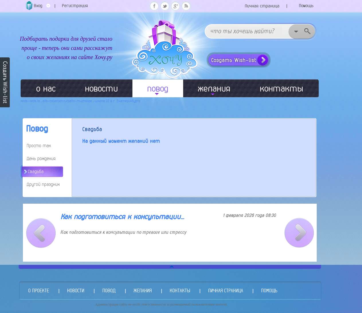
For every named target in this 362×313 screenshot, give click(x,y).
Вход (42, 7)
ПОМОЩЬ (269, 290)
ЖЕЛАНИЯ (143, 290)
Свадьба (36, 171)
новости (101, 88)
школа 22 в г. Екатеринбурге (117, 101)
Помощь (306, 5)
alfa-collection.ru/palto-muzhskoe (67, 101)
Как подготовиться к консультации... (122, 217)
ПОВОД (109, 290)
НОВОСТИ (75, 290)
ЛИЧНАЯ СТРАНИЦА (225, 290)
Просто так (39, 145)
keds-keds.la (30, 101)
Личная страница (262, 5)
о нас (46, 88)
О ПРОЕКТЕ (38, 290)
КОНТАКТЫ (180, 290)
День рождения (41, 158)
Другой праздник (43, 184)
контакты (281, 88)
